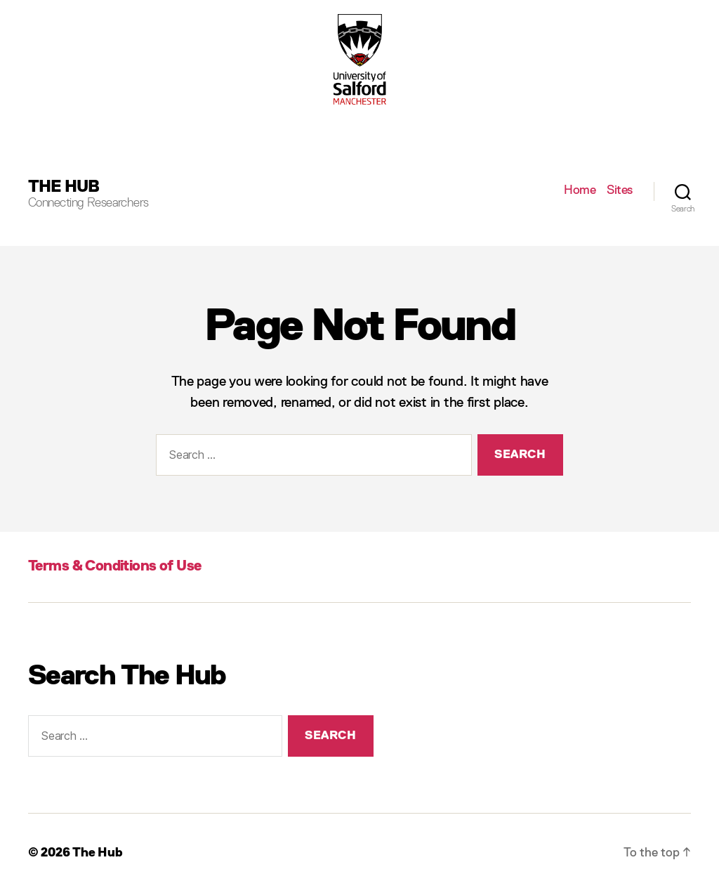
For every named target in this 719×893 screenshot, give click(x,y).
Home (579, 190)
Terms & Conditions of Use (114, 566)
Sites (620, 190)
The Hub (63, 186)
